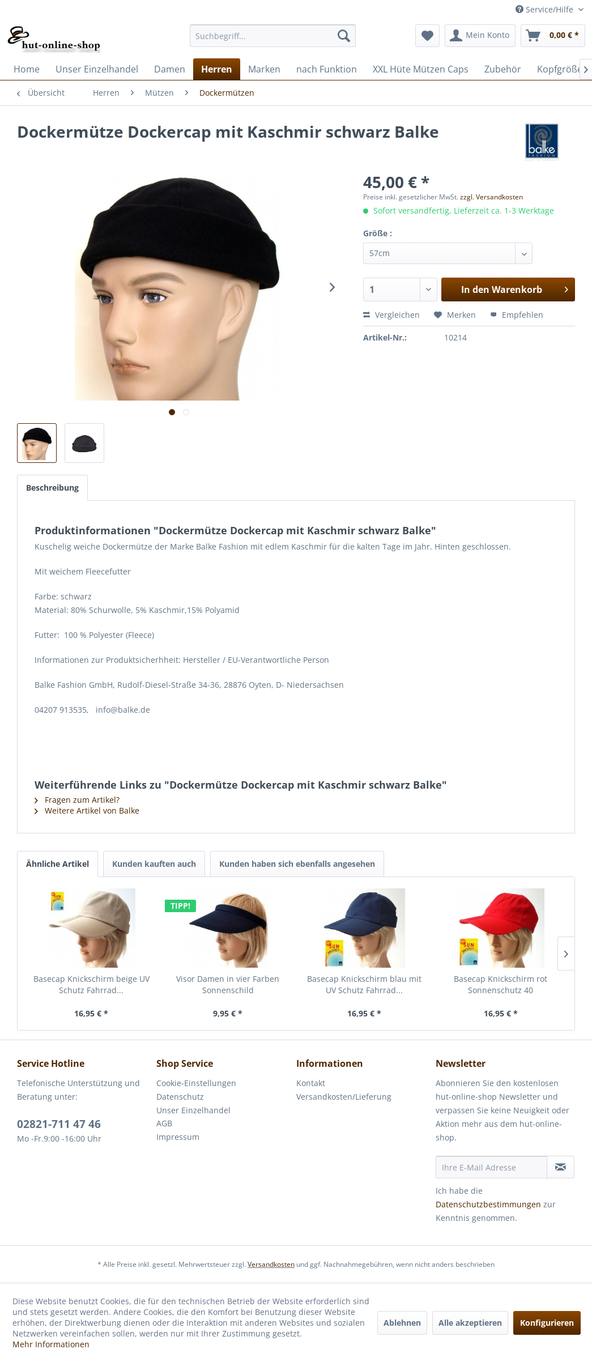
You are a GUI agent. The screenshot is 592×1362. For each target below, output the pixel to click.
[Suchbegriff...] (273, 35)
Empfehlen (516, 314)
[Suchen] (344, 35)
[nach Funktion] (326, 69)
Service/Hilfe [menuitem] (546, 9)
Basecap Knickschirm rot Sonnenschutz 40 (500, 984)
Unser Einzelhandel (193, 1110)
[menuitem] (273, 35)
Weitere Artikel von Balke (87, 810)
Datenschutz (180, 1096)
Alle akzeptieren (470, 1322)
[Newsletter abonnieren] (560, 1167)
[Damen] (169, 69)
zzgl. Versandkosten (491, 197)
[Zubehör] (502, 69)
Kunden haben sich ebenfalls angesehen (297, 863)
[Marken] (264, 69)
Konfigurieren (547, 1322)
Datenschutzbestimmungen (488, 1204)
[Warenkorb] (553, 35)
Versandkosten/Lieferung (343, 1096)
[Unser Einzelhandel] (97, 69)
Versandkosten (271, 1264)
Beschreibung (52, 487)
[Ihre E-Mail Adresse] (491, 1167)
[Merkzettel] (427, 35)
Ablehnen (402, 1322)
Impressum (177, 1136)
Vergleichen (391, 314)
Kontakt (310, 1083)
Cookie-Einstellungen (196, 1083)
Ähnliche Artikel (57, 863)
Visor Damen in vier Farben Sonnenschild (227, 984)
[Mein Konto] (480, 35)
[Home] (27, 69)
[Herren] (216, 69)
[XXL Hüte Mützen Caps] (420, 69)
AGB (164, 1123)
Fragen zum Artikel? (77, 799)
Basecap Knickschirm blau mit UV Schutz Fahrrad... (364, 984)
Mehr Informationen (51, 1344)
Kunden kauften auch (154, 863)
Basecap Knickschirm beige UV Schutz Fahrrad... (91, 984)
